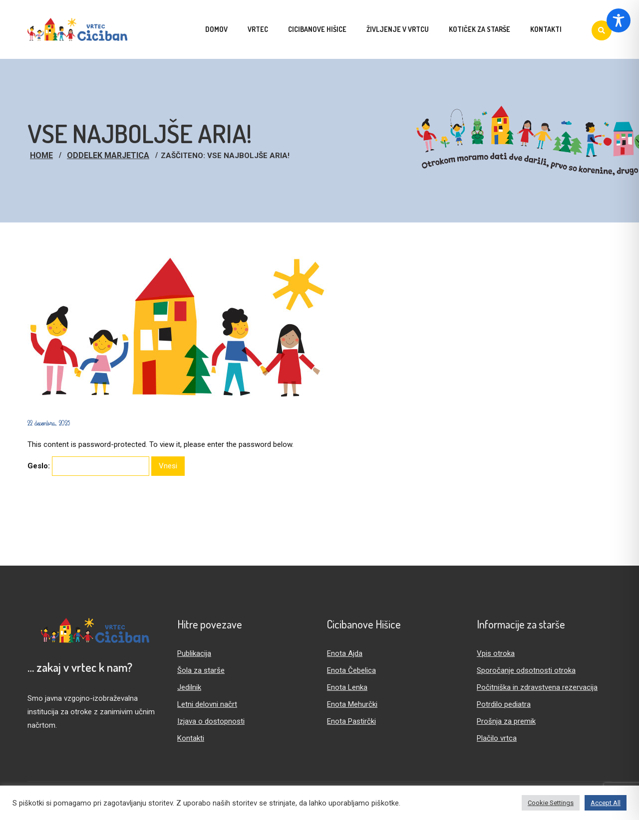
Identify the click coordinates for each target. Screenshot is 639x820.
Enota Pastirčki (351, 721)
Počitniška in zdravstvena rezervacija (537, 687)
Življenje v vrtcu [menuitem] (397, 29)
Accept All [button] (606, 803)
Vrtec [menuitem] (258, 29)
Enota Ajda (344, 653)
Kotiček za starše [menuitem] (479, 29)
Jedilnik (189, 687)
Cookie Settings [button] (551, 803)
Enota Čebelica (351, 670)
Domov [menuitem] (216, 29)
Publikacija (194, 653)
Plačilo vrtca (497, 738)
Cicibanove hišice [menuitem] (317, 29)
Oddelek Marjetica (108, 155)
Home (41, 155)
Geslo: (88, 466)
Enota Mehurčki (352, 704)
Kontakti (190, 738)
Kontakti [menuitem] (546, 29)
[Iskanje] (602, 30)
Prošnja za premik (506, 721)
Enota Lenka (347, 687)
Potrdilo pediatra (504, 704)
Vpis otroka (496, 653)
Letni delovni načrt (207, 704)
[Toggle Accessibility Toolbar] (619, 20)
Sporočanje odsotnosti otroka (526, 670)
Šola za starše (201, 670)
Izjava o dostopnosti (211, 721)
